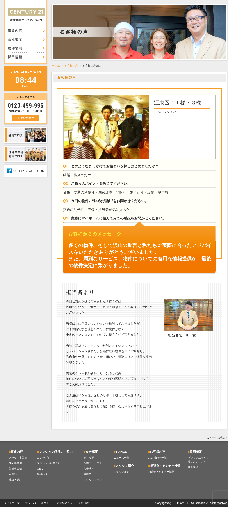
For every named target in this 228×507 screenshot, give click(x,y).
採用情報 (26, 56)
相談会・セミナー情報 (161, 471)
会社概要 (26, 39)
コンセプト (43, 457)
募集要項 (193, 467)
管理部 (13, 474)
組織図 (87, 474)
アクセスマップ (93, 479)
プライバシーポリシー (38, 503)
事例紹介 (42, 474)
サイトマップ (12, 503)
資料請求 (83, 503)
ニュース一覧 (121, 457)
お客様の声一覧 (157, 457)
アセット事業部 (18, 457)
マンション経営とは (49, 463)
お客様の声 (71, 65)
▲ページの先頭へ (217, 437)
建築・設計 (15, 479)
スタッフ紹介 (121, 471)
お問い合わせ (65, 503)
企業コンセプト (93, 463)
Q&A (40, 468)
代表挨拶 (89, 468)
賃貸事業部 (15, 468)
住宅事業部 (15, 463)
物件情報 (26, 48)
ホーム (56, 65)
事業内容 (26, 32)
